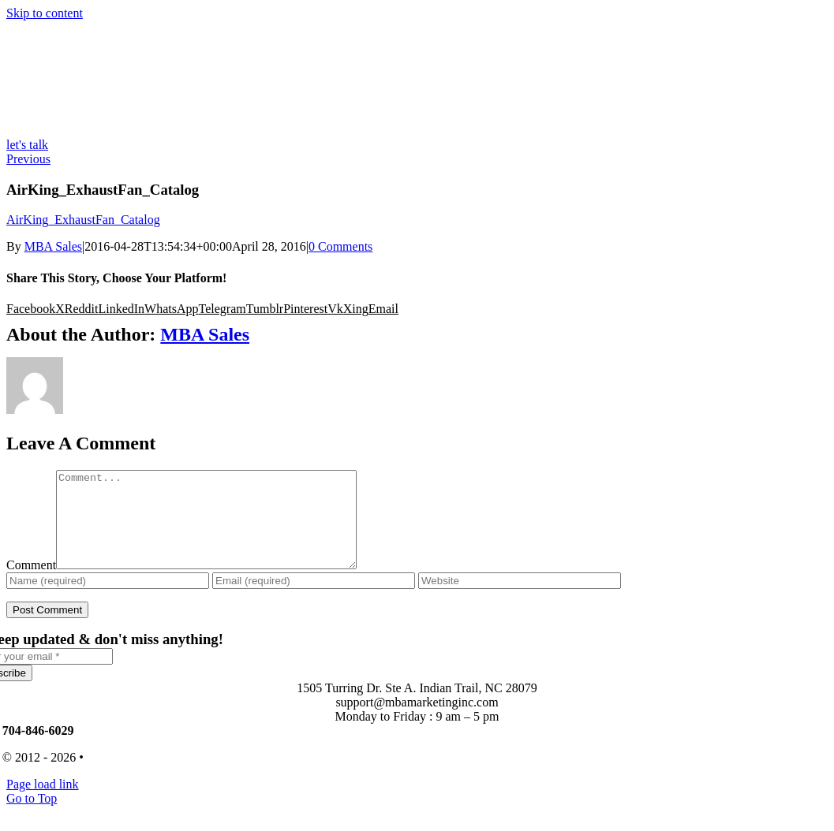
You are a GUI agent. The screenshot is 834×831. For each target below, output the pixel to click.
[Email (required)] (313, 599)
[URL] (519, 599)
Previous (28, 159)
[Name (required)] (107, 599)
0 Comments (340, 246)
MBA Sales (53, 246)
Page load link (42, 803)
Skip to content (44, 13)
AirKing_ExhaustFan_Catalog (83, 219)
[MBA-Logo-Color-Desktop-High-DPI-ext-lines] (124, 130)
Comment (31, 584)
